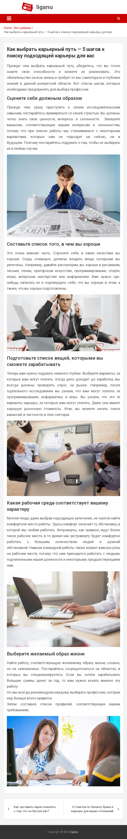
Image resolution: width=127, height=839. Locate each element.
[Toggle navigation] (9, 18)
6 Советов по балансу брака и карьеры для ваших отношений (92, 809)
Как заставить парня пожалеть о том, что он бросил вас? (35, 809)
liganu (44, 7)
